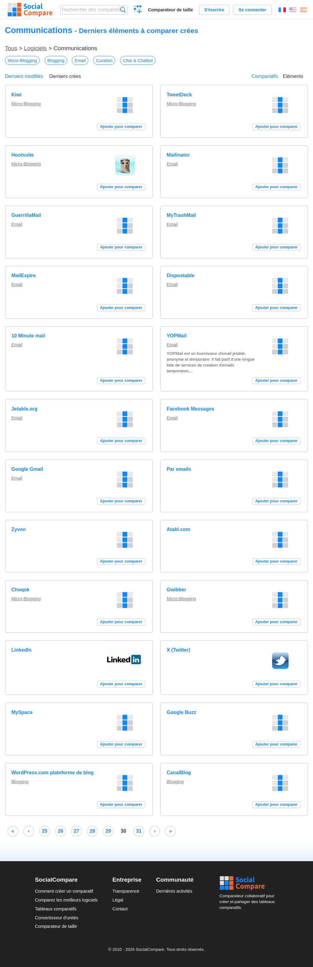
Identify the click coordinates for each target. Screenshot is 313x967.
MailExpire (23, 275)
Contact (120, 908)
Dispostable (180, 275)
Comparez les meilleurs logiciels (66, 900)
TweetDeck (179, 94)
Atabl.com (178, 529)
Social (248, 883)
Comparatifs (265, 76)
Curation (104, 60)
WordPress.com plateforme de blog (52, 772)
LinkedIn (21, 650)
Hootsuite (22, 155)
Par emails (179, 469)
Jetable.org (24, 408)
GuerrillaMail (26, 215)
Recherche (123, 10)
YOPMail (176, 335)
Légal (117, 900)
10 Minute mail (28, 335)
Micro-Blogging (22, 60)
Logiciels (35, 48)
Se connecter (252, 9)
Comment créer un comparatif (64, 891)
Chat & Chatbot (138, 60)
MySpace (21, 712)
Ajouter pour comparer (121, 126)
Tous (11, 48)
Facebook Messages (190, 408)
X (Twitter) (178, 650)
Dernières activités (174, 891)
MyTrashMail (181, 215)
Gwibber (176, 589)
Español (303, 9)
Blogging (55, 60)
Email (80, 60)
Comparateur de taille (170, 9)
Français (282, 9)
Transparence (125, 891)
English (292, 9)
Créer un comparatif (138, 10)
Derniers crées (65, 76)
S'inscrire (214, 9)
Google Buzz (181, 712)
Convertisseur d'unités (56, 917)
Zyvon (18, 529)
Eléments (293, 76)
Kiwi (16, 94)
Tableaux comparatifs (55, 908)
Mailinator (178, 155)
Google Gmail (27, 469)
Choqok (20, 589)
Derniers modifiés (24, 76)
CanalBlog (179, 772)
